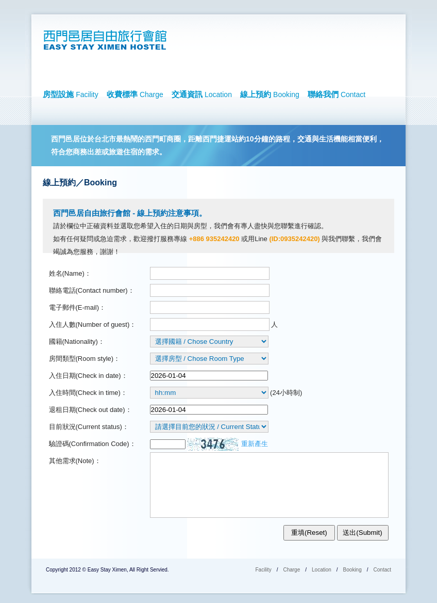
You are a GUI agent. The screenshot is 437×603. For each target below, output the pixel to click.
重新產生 (254, 444)
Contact (382, 570)
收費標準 (135, 94)
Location (321, 570)
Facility (264, 570)
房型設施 (70, 94)
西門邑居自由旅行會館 (108, 40)
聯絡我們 (336, 94)
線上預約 (269, 94)
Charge (291, 570)
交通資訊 (202, 94)
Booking (352, 570)
